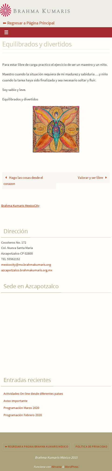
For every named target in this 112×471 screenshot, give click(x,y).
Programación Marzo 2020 (21, 408)
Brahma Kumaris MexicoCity (20, 205)
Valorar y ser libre (93, 177)
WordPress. (72, 467)
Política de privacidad (91, 446)
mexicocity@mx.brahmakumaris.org (26, 264)
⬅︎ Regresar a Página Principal (29, 23)
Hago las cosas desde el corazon (23, 180)
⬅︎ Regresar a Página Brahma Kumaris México (36, 446)
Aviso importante (15, 401)
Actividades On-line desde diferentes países (33, 393)
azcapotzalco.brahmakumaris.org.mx (26, 270)
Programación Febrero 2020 (22, 415)
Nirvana (56, 467)
